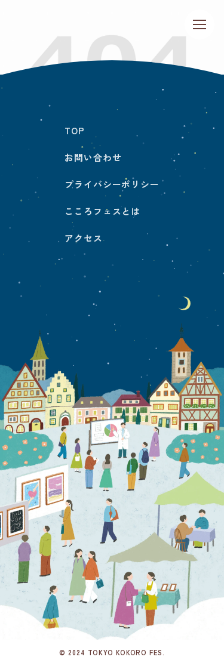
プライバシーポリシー (112, 184)
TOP (75, 130)
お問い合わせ (93, 157)
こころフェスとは (102, 211)
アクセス (84, 238)
